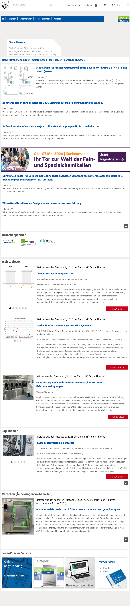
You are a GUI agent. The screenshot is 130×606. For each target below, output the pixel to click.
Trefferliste (89, 5)
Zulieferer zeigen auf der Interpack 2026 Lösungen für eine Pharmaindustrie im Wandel (52, 102)
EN (118, 5)
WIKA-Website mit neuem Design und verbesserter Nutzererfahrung (41, 203)
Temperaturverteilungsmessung (55, 273)
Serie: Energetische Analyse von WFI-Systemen (64, 325)
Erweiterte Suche (72, 5)
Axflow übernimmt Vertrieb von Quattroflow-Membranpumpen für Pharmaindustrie (50, 126)
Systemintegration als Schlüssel (55, 442)
